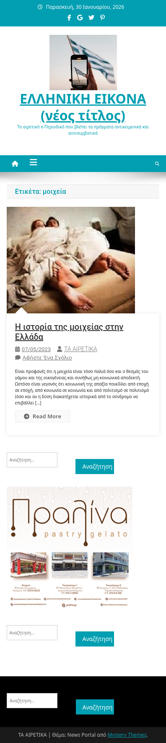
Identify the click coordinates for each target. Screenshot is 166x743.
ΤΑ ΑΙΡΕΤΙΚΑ (80, 349)
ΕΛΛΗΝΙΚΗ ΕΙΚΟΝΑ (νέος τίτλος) (83, 106)
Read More (42, 416)
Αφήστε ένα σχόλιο (47, 357)
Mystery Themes (127, 734)
